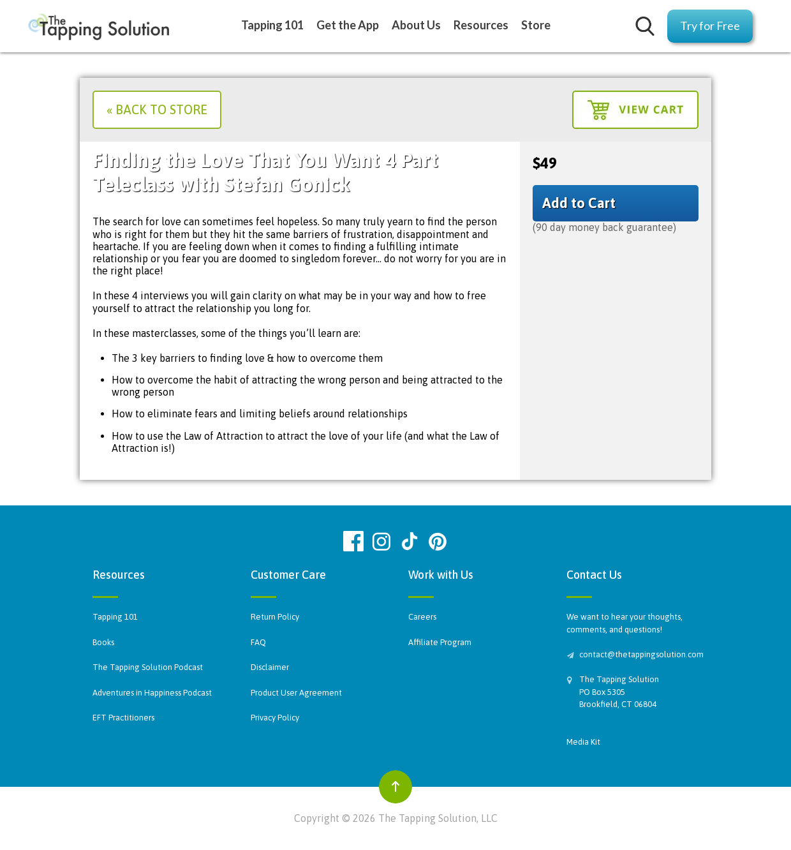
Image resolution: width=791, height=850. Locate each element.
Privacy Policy (275, 717)
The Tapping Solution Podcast (147, 667)
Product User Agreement (296, 692)
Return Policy (275, 617)
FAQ (258, 642)
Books (103, 642)
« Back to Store (157, 109)
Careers (422, 617)
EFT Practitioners (123, 717)
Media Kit (583, 742)
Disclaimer (270, 667)
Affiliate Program (439, 642)
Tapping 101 (115, 617)
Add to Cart (579, 203)
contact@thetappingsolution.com (639, 654)
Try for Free (710, 26)
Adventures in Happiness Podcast (152, 692)
